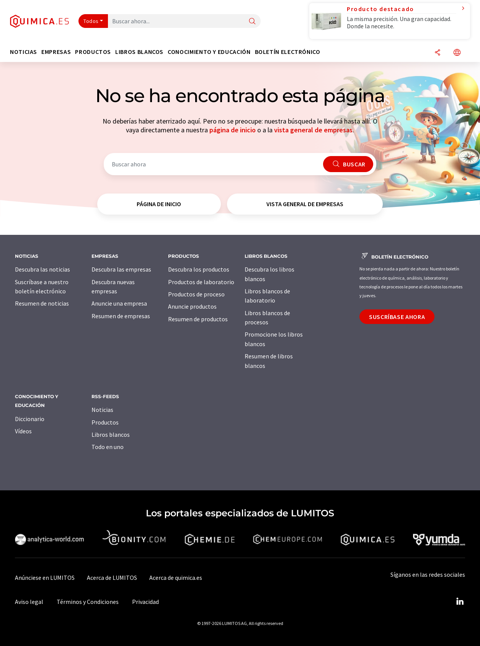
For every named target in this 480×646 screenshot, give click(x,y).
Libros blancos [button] (139, 51)
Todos (91, 21)
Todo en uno (107, 447)
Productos (105, 422)
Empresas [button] (56, 51)
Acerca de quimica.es (175, 577)
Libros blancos (110, 434)
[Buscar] (252, 21)
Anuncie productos (192, 306)
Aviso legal (29, 601)
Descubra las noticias (42, 269)
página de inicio (232, 129)
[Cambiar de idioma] (457, 53)
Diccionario (29, 419)
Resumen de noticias (42, 303)
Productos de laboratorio (201, 282)
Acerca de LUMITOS (112, 577)
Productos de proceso (196, 294)
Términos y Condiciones (88, 601)
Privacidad (145, 601)
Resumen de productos (198, 319)
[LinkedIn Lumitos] (459, 601)
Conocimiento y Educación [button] (209, 51)
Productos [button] (93, 51)
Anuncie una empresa (119, 303)
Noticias (102, 409)
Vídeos (23, 431)
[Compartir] (437, 53)
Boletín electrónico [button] (287, 51)
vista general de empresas (313, 129)
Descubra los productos (198, 269)
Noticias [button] (23, 51)
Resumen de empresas (120, 316)
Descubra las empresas (121, 269)
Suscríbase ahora (397, 317)
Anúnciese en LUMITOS (45, 577)
